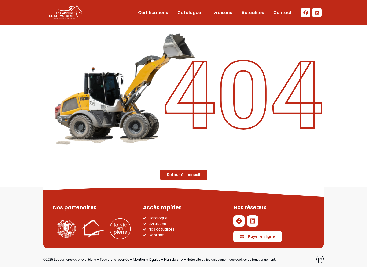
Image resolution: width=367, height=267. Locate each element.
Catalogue (189, 12)
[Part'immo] (93, 229)
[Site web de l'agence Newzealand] (320, 259)
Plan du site (173, 259)
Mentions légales (146, 259)
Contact (282, 12)
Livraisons (221, 12)
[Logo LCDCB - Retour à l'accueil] (66, 12)
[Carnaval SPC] (66, 229)
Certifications (153, 12)
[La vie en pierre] (120, 229)
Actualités (253, 12)
